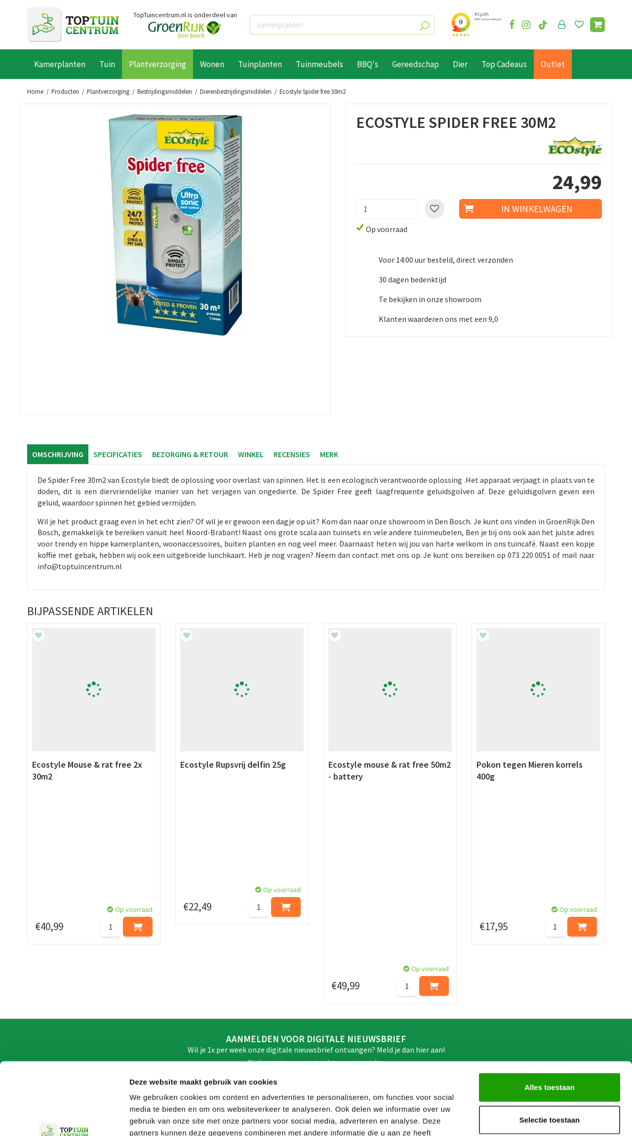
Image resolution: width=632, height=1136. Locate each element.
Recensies (292, 454)
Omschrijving (57, 454)
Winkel (251, 454)
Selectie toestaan (549, 1052)
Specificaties (117, 454)
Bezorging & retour (190, 454)
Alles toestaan (549, 1019)
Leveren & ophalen (58, 982)
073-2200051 (505, 971)
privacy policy (367, 883)
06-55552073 (505, 985)
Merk (329, 454)
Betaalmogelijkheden (64, 971)
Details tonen (533, 1116)
